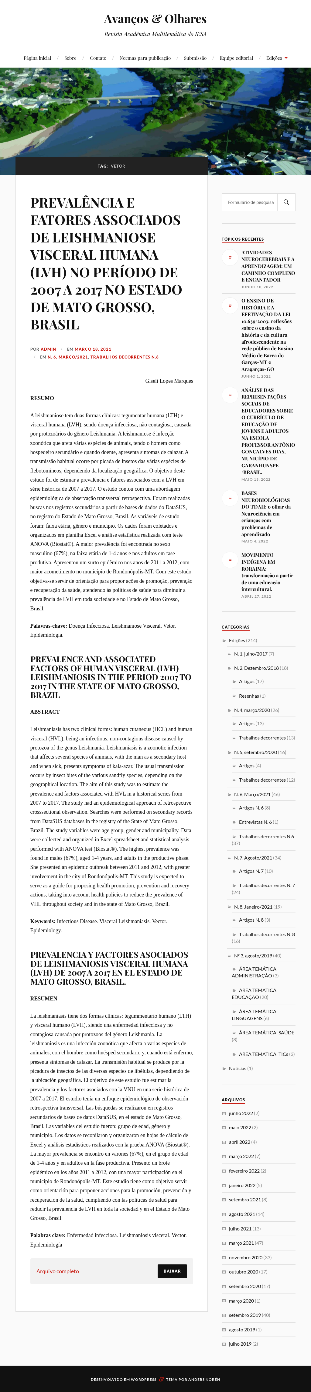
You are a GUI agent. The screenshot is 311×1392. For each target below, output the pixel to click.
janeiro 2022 (242, 1185)
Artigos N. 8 (251, 920)
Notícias (237, 1068)
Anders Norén (204, 1379)
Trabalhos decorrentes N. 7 (267, 885)
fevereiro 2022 (244, 1170)
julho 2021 (240, 1228)
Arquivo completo (57, 1271)
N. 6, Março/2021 (68, 357)
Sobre (70, 58)
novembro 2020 (245, 1257)
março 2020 (241, 1301)
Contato (98, 58)
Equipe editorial (236, 58)
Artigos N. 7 (251, 871)
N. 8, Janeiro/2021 (253, 907)
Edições (274, 58)
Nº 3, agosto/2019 (253, 955)
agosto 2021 (242, 1214)
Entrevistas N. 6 (255, 822)
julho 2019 (240, 1344)
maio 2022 (240, 1127)
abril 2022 (239, 1142)
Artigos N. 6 (251, 807)
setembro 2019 (245, 1315)
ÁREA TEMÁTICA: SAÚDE (266, 1032)
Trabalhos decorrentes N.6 (125, 357)
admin (48, 349)
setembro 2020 (245, 1286)
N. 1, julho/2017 (251, 653)
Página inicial (37, 58)
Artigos (247, 681)
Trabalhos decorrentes (262, 737)
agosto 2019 (242, 1329)
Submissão (195, 58)
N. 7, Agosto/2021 (253, 857)
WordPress (143, 1379)
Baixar (172, 1271)
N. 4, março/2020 (252, 710)
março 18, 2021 (93, 349)
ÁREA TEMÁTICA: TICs (263, 1054)
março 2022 (241, 1156)
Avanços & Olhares (155, 18)
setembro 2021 (245, 1199)
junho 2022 (241, 1113)
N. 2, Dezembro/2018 (256, 668)
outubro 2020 (243, 1271)
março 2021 (241, 1243)
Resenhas (249, 696)
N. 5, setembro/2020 (255, 752)
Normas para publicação (145, 58)
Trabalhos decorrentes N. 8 (267, 934)
